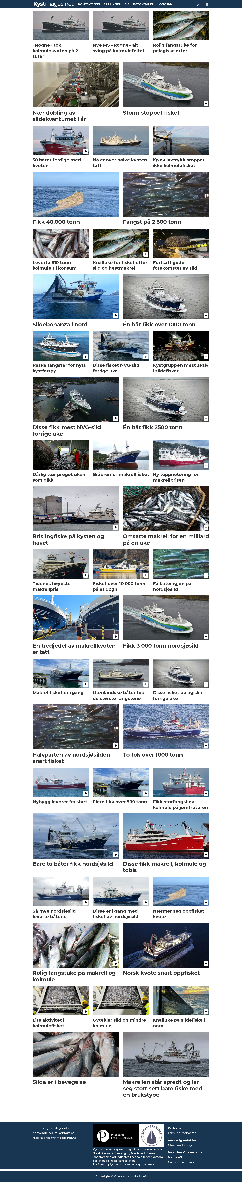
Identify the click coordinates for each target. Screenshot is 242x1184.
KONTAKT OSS (89, 4)
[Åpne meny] (207, 4)
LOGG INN (165, 4)
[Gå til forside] (53, 4)
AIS (127, 4)
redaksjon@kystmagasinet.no (55, 1137)
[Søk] (199, 4)
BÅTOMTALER (143, 4)
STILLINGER (112, 4)
